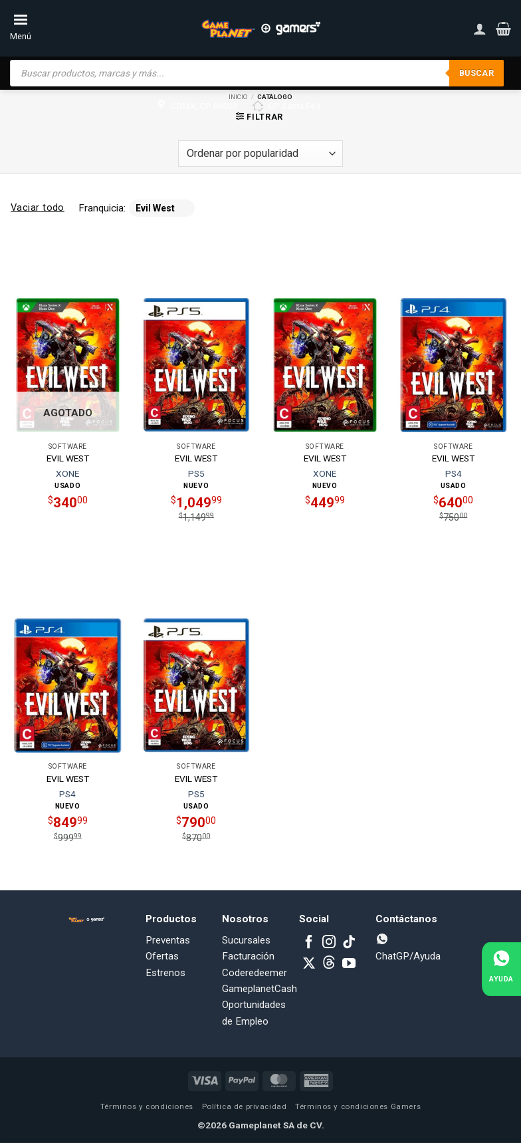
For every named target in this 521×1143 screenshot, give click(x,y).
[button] (503, 28)
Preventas (168, 940)
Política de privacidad (244, 1106)
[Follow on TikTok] (349, 943)
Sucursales (246, 940)
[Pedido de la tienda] (260, 153)
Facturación (248, 956)
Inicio (238, 96)
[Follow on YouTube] (349, 964)
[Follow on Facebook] (309, 943)
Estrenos (165, 973)
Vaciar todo (37, 207)
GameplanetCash (259, 989)
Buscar (476, 73)
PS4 (453, 473)
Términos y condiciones (146, 1106)
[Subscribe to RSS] (329, 964)
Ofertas (162, 956)
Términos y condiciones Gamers (358, 1106)
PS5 (196, 473)
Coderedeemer (254, 973)
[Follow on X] (309, 964)
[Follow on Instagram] (329, 943)
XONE (67, 473)
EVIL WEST (68, 458)
